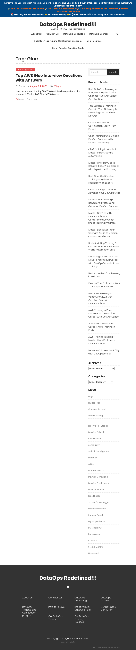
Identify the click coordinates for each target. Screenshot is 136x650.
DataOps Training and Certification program (58, 41)
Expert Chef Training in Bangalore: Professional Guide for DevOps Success (103, 203)
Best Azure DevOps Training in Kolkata (104, 275)
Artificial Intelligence (98, 451)
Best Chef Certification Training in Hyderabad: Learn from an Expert (101, 179)
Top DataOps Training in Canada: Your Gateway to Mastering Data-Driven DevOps (103, 111)
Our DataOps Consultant (108, 608)
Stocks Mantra (95, 546)
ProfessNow (94, 534)
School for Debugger (98, 502)
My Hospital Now (96, 521)
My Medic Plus (95, 527)
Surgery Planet (95, 515)
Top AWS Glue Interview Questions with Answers (49, 78)
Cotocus (92, 540)
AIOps (91, 464)
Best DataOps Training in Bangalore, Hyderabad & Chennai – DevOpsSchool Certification (102, 94)
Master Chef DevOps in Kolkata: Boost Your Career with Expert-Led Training (103, 166)
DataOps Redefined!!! (68, 24)
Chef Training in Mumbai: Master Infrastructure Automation (102, 153)
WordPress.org (95, 415)
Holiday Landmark (97, 508)
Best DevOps (94, 438)
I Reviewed (93, 553)
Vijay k (57, 86)
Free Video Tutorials (98, 425)
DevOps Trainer (96, 489)
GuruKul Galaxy (96, 470)
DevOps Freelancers (98, 483)
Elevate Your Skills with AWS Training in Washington (104, 285)
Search (113, 72)
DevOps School (96, 432)
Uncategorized (25, 69)
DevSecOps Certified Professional (99, 8)
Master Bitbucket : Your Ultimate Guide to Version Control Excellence (103, 233)
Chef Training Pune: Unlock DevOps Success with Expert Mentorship (103, 139)
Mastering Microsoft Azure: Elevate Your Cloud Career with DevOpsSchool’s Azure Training (103, 261)
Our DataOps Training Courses (82, 619)
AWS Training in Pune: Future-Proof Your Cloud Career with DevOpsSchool (103, 313)
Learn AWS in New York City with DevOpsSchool (103, 352)
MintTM (72, 642)
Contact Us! (52, 33)
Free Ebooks (94, 495)
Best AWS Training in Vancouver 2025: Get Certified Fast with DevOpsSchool (100, 298)
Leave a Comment (28, 99)
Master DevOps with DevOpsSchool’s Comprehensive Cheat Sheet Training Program (102, 218)
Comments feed (96, 409)
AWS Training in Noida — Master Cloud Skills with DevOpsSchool (101, 340)
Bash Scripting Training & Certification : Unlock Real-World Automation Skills (103, 247)
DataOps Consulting (74, 33)
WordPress (115, 647)
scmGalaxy (94, 445)
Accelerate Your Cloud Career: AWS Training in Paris (101, 327)
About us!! (36, 33)
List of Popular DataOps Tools (68, 48)
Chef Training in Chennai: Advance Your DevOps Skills (104, 191)
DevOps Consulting (98, 476)
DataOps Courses (98, 33)
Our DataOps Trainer (55, 618)
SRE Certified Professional (62, 8)
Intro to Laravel (94, 41)
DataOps (92, 457)
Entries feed (94, 402)
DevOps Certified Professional (27, 8)
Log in (91, 396)
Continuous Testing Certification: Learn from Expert (102, 126)
